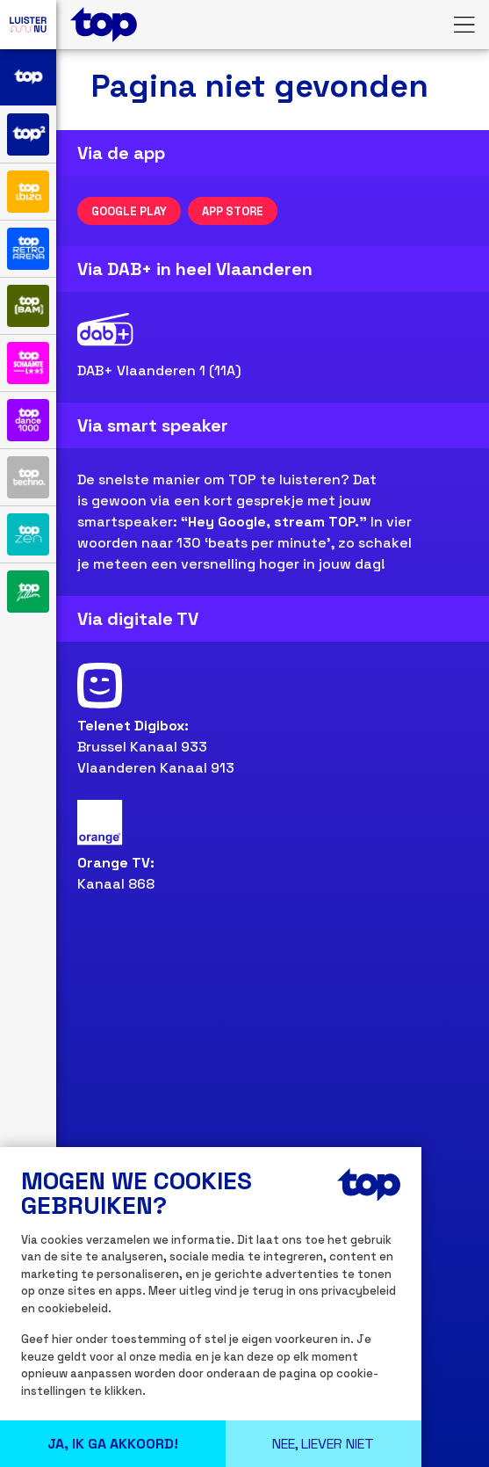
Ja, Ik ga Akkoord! (112, 1443)
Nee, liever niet (323, 1443)
